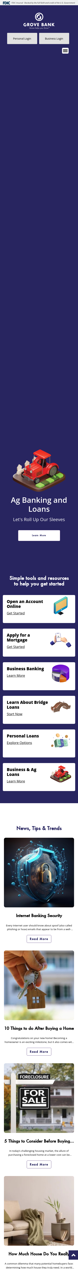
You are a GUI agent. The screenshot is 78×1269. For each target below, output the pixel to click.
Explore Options (19, 742)
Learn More (39, 535)
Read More (39, 939)
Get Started (16, 613)
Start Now (14, 714)
